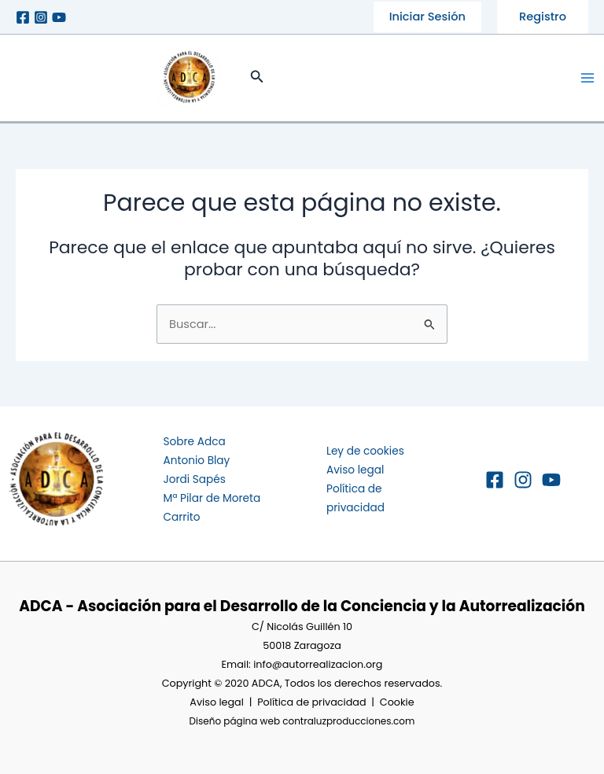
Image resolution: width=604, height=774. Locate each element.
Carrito (182, 517)
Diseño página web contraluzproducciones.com (302, 721)
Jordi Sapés (195, 479)
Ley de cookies (365, 451)
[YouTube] (551, 479)
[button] (427, 17)
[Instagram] (41, 17)
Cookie (397, 702)
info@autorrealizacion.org (317, 664)
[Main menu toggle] (587, 77)
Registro (542, 16)
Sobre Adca (195, 441)
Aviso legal (355, 470)
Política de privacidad (311, 702)
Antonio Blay (197, 460)
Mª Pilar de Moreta (212, 498)
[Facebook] (23, 17)
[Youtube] (59, 17)
